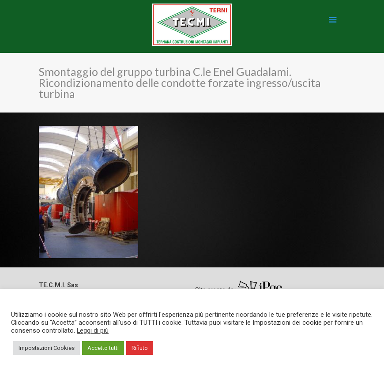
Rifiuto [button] (140, 348)
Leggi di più (93, 330)
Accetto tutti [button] (103, 348)
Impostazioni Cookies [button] (47, 348)
